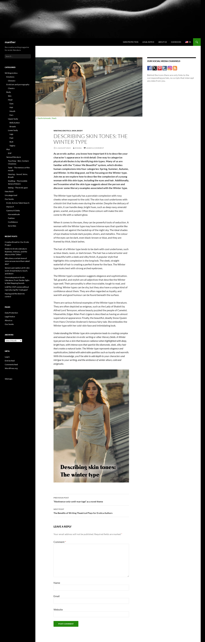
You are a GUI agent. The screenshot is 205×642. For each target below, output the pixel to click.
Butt (11, 142)
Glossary (11, 80)
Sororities (12, 226)
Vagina (12, 145)
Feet (11, 138)
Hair (11, 107)
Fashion (11, 218)
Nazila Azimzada (44, 118)
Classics (11, 88)
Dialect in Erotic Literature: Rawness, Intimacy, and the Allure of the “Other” (16, 252)
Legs (11, 134)
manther (10, 42)
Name (57, 582)
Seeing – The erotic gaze (18, 187)
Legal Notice (148, 42)
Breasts (13, 126)
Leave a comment (95, 148)
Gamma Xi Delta (13, 210)
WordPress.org (11, 368)
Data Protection (130, 42)
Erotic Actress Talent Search (17, 203)
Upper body (13, 119)
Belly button (15, 122)
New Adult (9, 191)
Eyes (11, 103)
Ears (11, 115)
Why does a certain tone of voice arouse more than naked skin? (17, 261)
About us (162, 42)
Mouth (12, 111)
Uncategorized (11, 195)
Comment (60, 541)
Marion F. (10, 207)
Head (10, 100)
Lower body (13, 130)
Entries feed (10, 360)
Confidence (13, 222)
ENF (10, 153)
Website (58, 609)
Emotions (10, 77)
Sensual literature (13, 157)
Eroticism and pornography (17, 84)
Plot (8, 149)
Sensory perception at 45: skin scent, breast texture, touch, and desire (17, 271)
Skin (74, 130)
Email (57, 596)
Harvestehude (14, 214)
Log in (7, 357)
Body (80, 130)
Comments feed (11, 364)
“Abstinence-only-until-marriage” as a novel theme (91, 499)
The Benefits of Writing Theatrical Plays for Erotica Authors (91, 510)
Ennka (78, 148)
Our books (176, 42)
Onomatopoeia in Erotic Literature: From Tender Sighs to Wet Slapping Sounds (17, 280)
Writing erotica (62, 130)
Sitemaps (8, 379)
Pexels (54, 118)
